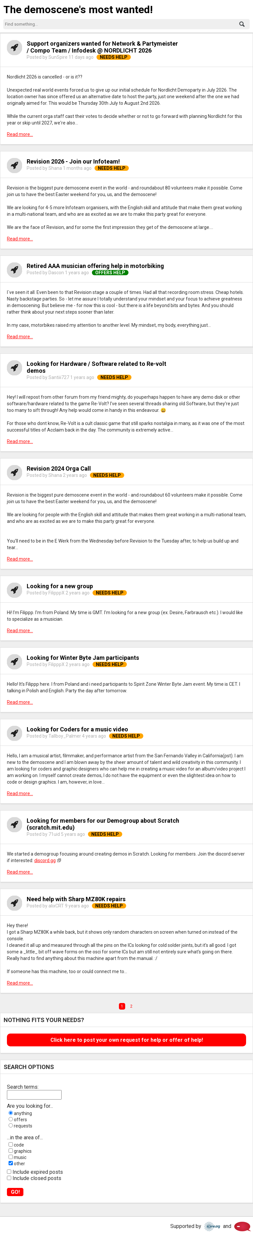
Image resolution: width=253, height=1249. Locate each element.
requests (23, 1125)
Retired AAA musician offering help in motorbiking (95, 265)
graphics (23, 1151)
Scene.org (212, 1226)
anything (23, 1113)
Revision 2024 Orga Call (59, 468)
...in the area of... (25, 1137)
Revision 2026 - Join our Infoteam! (73, 161)
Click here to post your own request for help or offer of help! (126, 1040)
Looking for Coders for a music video (77, 729)
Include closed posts (37, 1178)
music (20, 1157)
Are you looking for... (30, 1106)
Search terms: (23, 1087)
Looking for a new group (60, 586)
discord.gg (45, 860)
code (19, 1145)
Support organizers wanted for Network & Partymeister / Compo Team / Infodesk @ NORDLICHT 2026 (102, 47)
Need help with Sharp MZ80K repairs (76, 899)
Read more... (20, 134)
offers (20, 1119)
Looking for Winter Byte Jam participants (83, 657)
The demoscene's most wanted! (78, 9)
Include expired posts (38, 1172)
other (19, 1163)
